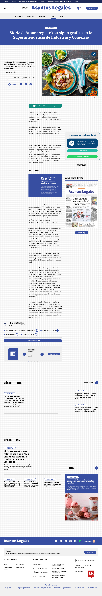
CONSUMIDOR (43, 16)
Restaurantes (10, 334)
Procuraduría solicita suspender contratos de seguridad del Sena (52, 540)
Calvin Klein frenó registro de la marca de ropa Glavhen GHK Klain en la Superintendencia (14, 399)
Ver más (81, 233)
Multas (14, 1)
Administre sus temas (33, 340)
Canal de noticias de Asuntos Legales (45, 106)
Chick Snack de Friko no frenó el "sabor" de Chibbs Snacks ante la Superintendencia (86, 409)
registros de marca (49, 330)
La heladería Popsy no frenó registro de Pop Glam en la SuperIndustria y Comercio (81, 537)
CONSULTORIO (30, 16)
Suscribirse (92, 8)
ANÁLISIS (62, 16)
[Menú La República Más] (5, 8)
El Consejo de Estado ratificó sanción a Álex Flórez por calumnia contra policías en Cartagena (16, 512)
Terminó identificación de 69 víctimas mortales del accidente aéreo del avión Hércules (12, 540)
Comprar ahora (82, 150)
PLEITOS (53, 16)
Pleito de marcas (28, 334)
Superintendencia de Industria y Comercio (59, 1)
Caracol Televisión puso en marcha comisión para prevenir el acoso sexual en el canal (32, 540)
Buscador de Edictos (78, 16)
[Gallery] (33, 353)
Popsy (42, 1)
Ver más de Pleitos (91, 382)
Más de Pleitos (13, 383)
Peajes (76, 1)
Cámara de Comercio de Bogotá (28, 1)
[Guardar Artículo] (12, 84)
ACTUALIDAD (19, 16)
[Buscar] (14, 8)
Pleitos (69, 524)
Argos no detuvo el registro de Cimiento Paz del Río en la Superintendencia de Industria (86, 396)
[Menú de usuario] (78, 8)
